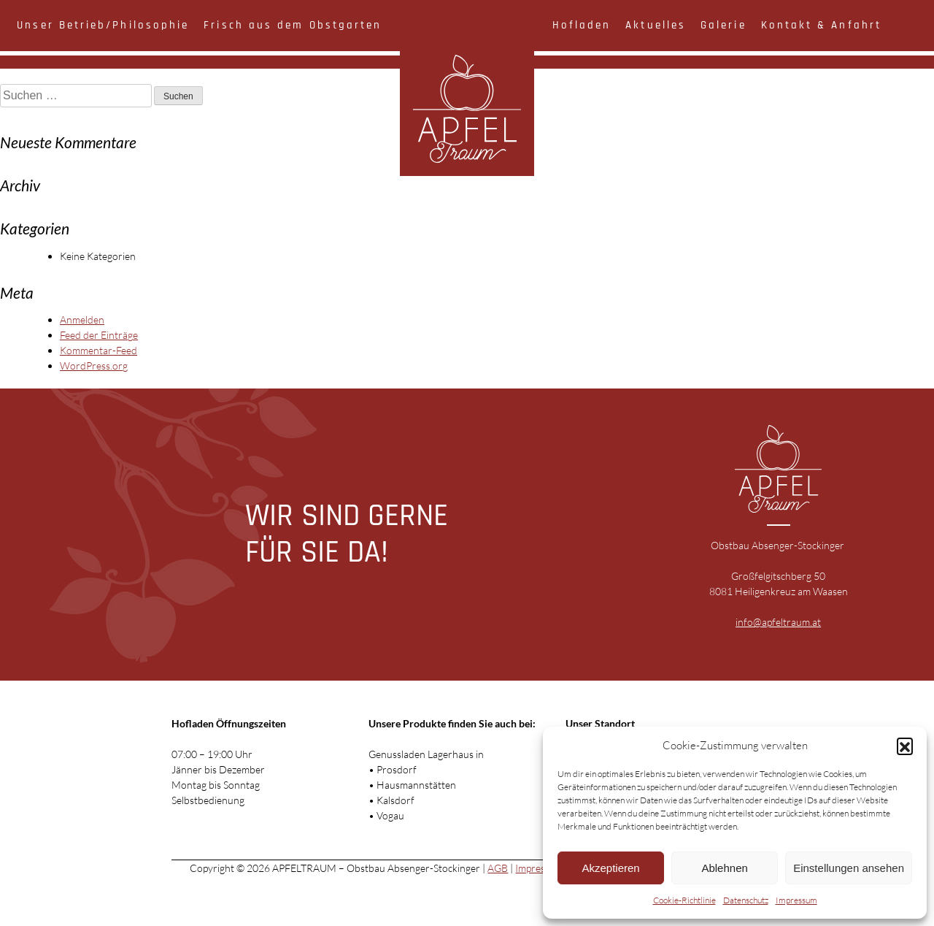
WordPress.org (94, 365)
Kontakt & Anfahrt (821, 25)
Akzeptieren (610, 868)
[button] (905, 745)
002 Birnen (25, 62)
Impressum (796, 900)
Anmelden (82, 319)
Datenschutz (745, 900)
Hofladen (581, 25)
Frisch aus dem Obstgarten (293, 25)
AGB (497, 868)
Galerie (723, 25)
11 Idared (912, 62)
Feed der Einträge (99, 335)
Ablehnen (724, 868)
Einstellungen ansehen (848, 868)
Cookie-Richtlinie (684, 900)
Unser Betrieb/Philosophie (103, 25)
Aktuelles (655, 25)
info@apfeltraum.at (778, 622)
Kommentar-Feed (98, 350)
